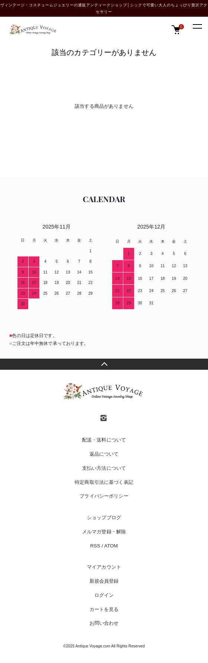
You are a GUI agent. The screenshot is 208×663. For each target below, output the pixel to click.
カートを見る (104, 609)
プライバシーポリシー (103, 496)
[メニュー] (197, 26)
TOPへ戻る (104, 364)
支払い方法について (104, 468)
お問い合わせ (104, 623)
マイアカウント (104, 567)
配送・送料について (104, 440)
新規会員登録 (104, 581)
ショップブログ (104, 517)
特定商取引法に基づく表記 (104, 482)
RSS (95, 546)
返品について (104, 454)
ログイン (104, 595)
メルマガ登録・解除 (104, 531)
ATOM (111, 546)
